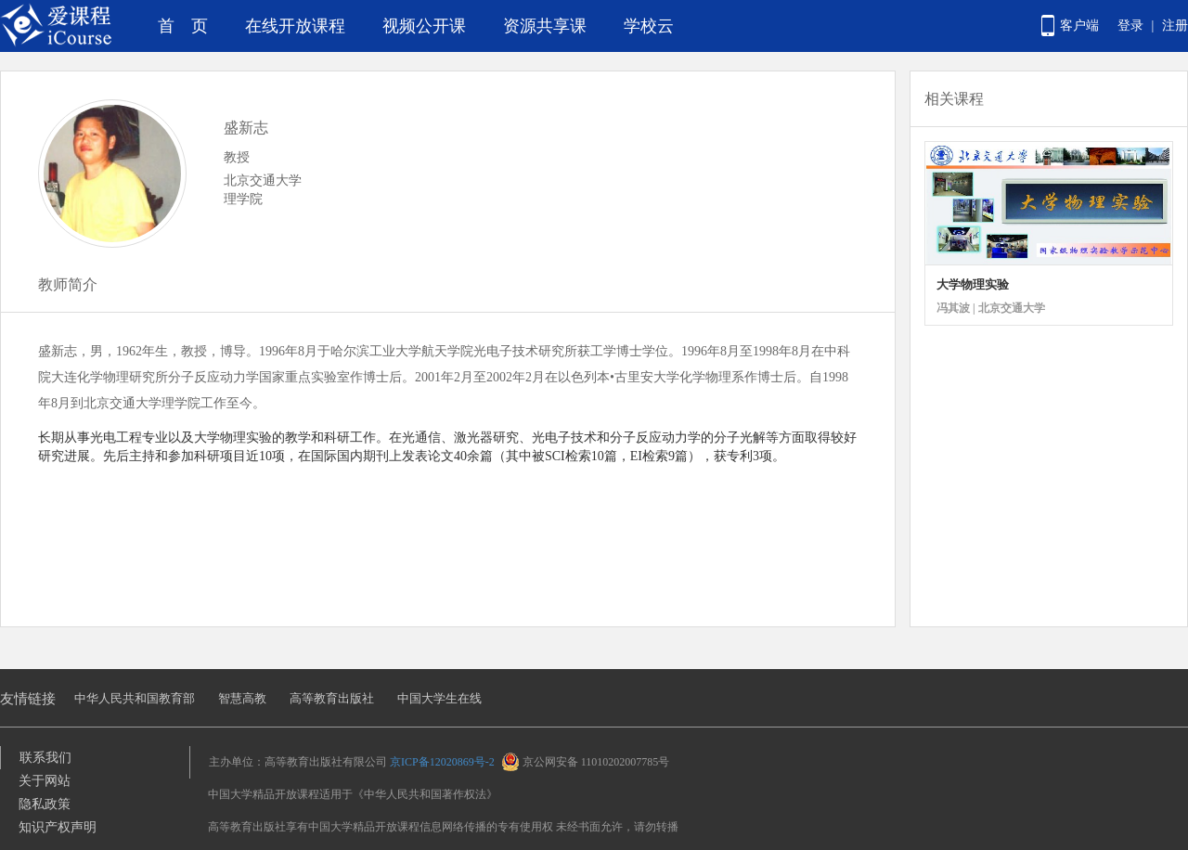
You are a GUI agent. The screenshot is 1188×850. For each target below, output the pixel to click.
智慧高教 (242, 698)
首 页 (183, 26)
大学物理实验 (972, 284)
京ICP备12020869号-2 (442, 761)
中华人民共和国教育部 (134, 698)
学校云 (649, 26)
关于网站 (45, 781)
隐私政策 (45, 804)
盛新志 (246, 127)
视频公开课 (424, 26)
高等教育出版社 (332, 698)
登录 (1130, 25)
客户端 (1079, 25)
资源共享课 (545, 26)
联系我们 (45, 758)
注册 (1175, 25)
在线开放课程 (295, 26)
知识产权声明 (58, 827)
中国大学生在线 (439, 698)
